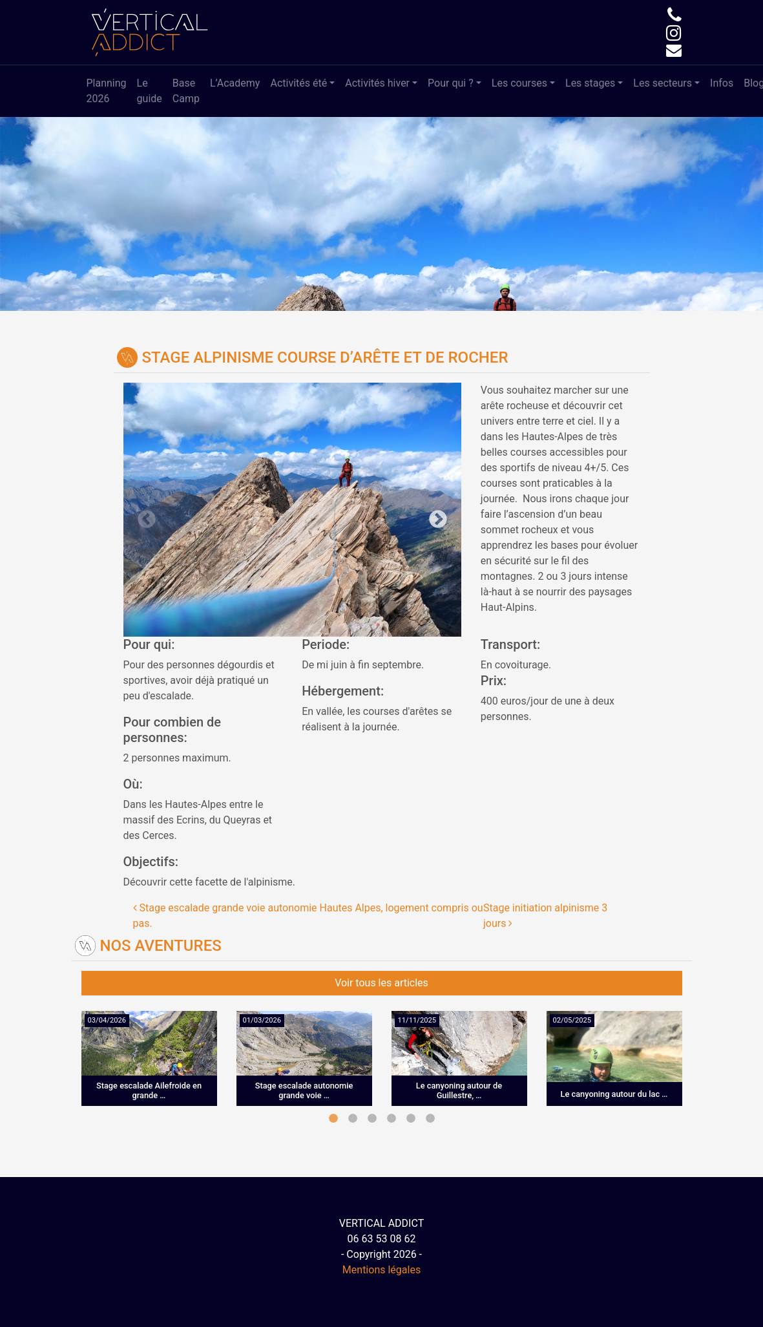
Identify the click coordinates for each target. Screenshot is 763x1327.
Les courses (519, 83)
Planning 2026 (107, 91)
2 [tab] (352, 1118)
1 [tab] (333, 1118)
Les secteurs (662, 83)
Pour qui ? (451, 83)
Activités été (298, 83)
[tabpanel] (149, 1068)
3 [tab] (372, 1118)
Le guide (149, 91)
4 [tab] (391, 1118)
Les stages (590, 83)
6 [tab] (430, 1118)
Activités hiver (377, 83)
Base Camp (186, 91)
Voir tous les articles (381, 983)
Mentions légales (381, 1270)
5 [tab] (410, 1118)
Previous (208, 510)
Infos (721, 83)
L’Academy (235, 83)
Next (376, 510)
